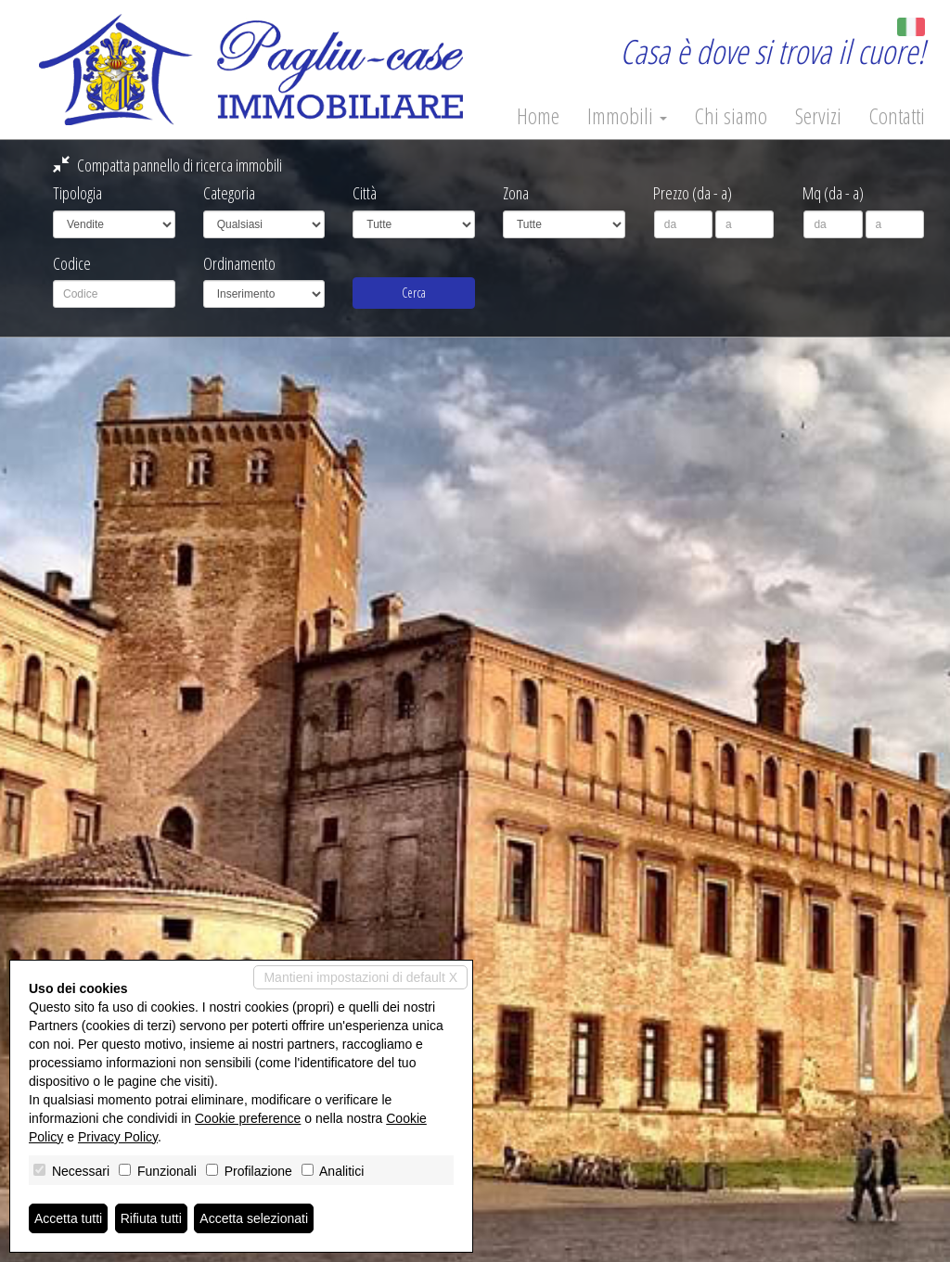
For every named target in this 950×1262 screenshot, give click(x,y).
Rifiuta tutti (151, 1218)
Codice (72, 263)
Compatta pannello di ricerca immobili (167, 165)
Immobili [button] (627, 116)
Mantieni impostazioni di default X (360, 977)
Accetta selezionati (253, 1218)
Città (365, 193)
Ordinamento (239, 263)
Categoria (229, 193)
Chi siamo (731, 116)
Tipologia (77, 193)
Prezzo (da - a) (692, 193)
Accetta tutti (68, 1218)
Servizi (818, 116)
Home (538, 116)
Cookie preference (248, 1118)
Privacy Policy (118, 1136)
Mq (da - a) (833, 193)
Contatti (897, 116)
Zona (516, 193)
